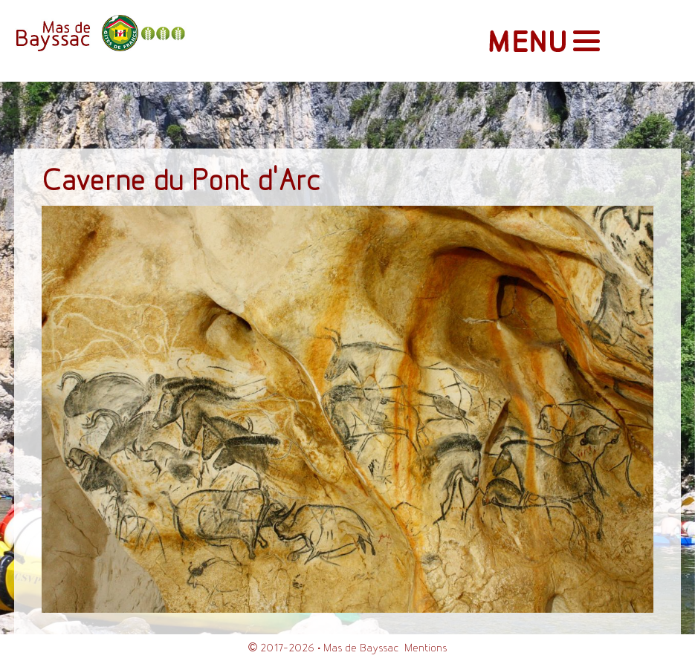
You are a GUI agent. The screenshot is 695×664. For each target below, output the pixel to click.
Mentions (425, 648)
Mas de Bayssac (360, 648)
